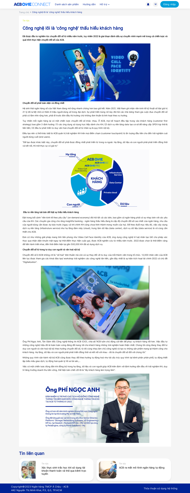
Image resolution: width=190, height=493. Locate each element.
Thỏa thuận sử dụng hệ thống (160, 488)
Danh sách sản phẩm (67, 4)
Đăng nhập (169, 4)
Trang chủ (24, 12)
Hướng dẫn (89, 4)
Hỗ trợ (104, 4)
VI (155, 4)
